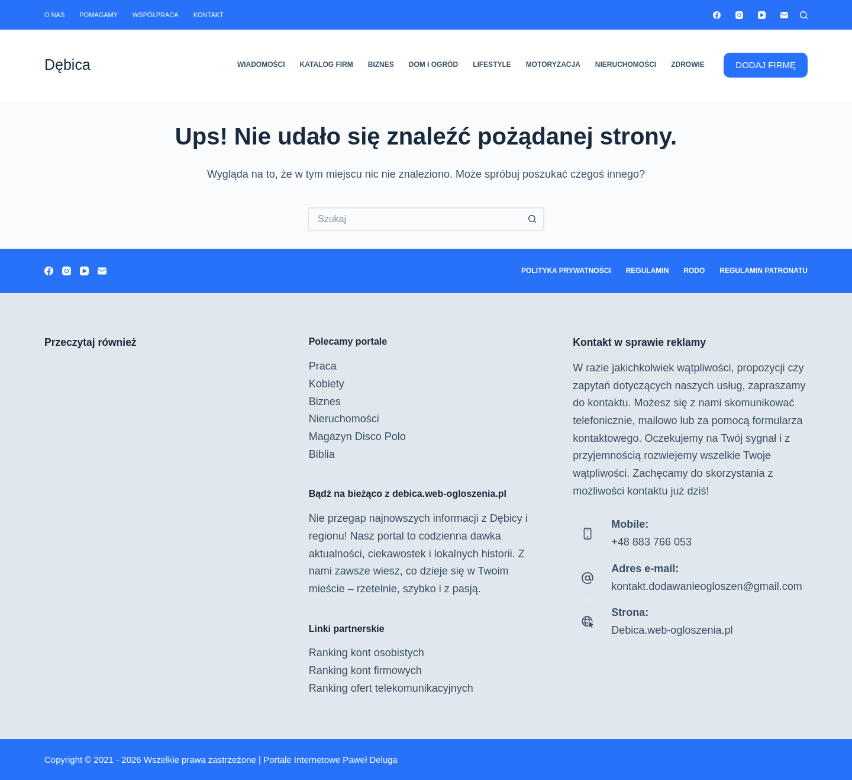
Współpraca (156, 14)
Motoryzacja (553, 64)
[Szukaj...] (414, 219)
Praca (323, 366)
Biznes (381, 64)
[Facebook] (717, 15)
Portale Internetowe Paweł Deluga (330, 760)
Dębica (67, 64)
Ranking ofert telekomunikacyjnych (391, 688)
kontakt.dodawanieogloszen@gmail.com (706, 586)
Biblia (322, 454)
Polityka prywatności (566, 271)
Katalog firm (326, 64)
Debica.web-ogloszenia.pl (671, 630)
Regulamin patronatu (763, 271)
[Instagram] (739, 15)
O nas (54, 14)
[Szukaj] (804, 15)
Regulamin (647, 271)
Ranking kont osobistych (366, 653)
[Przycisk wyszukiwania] (532, 219)
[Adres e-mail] (784, 15)
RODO (694, 271)
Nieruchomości (625, 64)
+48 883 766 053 (651, 542)
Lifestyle (492, 64)
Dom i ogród (433, 64)
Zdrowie (688, 64)
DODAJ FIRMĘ (765, 65)
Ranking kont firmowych (365, 670)
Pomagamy (98, 14)
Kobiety (326, 384)
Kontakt (208, 14)
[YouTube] (762, 15)
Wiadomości (261, 64)
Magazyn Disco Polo (357, 436)
